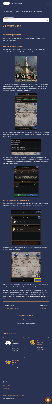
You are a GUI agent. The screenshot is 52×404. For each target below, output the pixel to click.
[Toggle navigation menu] (48, 3)
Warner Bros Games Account (40, 342)
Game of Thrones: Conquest (24, 11)
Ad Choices (5, 392)
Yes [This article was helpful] (23, 319)
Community (15, 341)
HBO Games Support (8, 11)
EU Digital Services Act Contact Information (13, 395)
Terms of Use (6, 388)
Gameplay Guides (38, 11)
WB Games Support (15, 361)
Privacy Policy (6, 385)
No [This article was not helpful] (29, 319)
